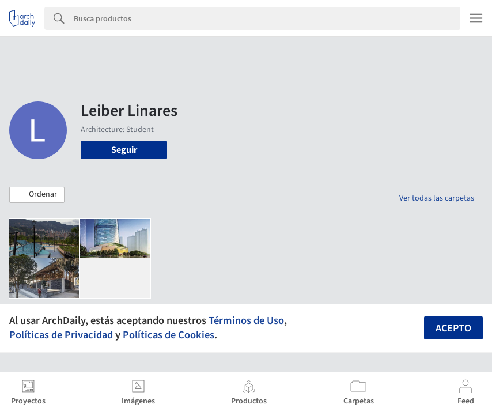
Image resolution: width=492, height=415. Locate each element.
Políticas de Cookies (168, 334)
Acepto (453, 328)
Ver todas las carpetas (436, 198)
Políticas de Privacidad (61, 334)
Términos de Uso (246, 320)
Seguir (124, 150)
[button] (37, 195)
